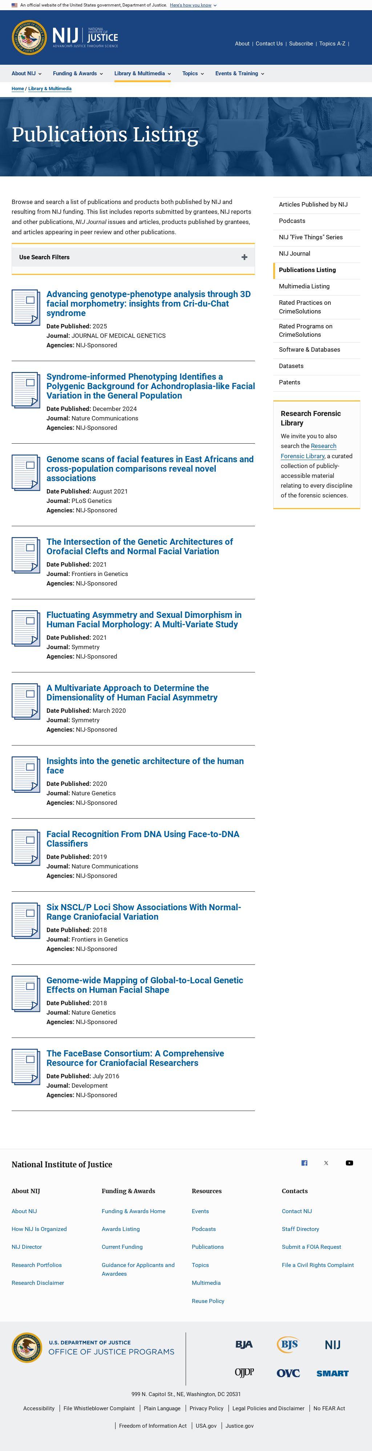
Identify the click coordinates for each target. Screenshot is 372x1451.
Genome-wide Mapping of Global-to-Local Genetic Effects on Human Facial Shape (144, 985)
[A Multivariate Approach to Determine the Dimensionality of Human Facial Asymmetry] (26, 717)
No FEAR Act (329, 1408)
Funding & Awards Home (133, 1211)
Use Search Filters (44, 257)
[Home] (85, 37)
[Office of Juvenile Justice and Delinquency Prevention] (244, 1379)
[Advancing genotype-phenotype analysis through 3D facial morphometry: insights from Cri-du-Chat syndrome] (26, 323)
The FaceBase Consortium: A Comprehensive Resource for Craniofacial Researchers (135, 1058)
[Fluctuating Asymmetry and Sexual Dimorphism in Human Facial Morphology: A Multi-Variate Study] (26, 644)
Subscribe (301, 43)
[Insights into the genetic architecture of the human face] (26, 790)
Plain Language (162, 1408)
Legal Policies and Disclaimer (268, 1408)
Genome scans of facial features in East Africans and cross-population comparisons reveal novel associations (150, 468)
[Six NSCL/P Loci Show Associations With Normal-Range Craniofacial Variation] (26, 936)
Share (360, 49)
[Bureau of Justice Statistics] (288, 1354)
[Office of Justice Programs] (29, 37)
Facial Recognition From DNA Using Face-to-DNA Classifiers (142, 839)
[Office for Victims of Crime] (288, 1378)
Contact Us (269, 43)
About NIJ (24, 1211)
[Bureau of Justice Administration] (244, 1350)
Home (18, 88)
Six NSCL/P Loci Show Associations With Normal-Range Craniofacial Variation (143, 912)
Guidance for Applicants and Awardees (138, 1269)
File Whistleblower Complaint (99, 1408)
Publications (208, 1246)
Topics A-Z (332, 43)
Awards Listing (121, 1229)
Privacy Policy (206, 1408)
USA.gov (206, 1426)
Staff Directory (300, 1229)
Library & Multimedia (50, 88)
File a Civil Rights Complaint (318, 1265)
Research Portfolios (37, 1265)
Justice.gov (240, 1426)
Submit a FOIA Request (311, 1246)
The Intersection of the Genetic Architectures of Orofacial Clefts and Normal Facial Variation (139, 546)
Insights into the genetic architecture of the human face (145, 766)
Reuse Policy (208, 1300)
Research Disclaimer (38, 1282)
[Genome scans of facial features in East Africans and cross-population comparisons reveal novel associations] (26, 488)
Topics (200, 1265)
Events (200, 1211)
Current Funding (122, 1246)
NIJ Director (27, 1246)
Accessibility (38, 1408)
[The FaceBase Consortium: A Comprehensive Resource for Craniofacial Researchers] (26, 1083)
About (242, 43)
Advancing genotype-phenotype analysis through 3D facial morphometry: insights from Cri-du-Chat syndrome (148, 303)
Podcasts (204, 1229)
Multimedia (206, 1282)
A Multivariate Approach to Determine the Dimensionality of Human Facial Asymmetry (132, 693)
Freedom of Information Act (153, 1426)
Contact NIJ (297, 1211)
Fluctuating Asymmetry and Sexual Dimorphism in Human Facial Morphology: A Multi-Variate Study (144, 619)
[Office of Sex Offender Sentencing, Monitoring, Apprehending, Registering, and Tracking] (333, 1377)
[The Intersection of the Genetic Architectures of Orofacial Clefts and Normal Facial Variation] (26, 571)
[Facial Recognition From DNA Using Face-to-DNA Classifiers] (26, 863)
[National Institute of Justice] (333, 1350)
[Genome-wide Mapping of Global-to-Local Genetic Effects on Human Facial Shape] (26, 1010)
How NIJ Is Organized (39, 1229)
